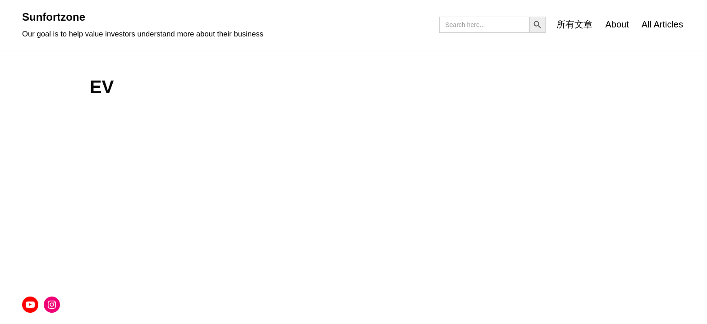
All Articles (662, 24)
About (617, 24)
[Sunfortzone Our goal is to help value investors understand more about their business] (142, 25)
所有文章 (574, 24)
